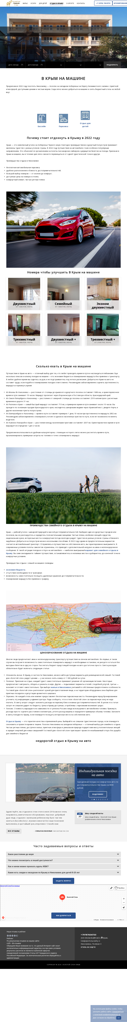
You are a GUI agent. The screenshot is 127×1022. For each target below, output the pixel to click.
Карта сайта (103, 973)
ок (119, 1018)
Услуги (33, 3)
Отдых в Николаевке (29, 973)
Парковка (63, 126)
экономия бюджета (15, 570)
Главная (16, 3)
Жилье (25, 3)
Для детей (43, 3)
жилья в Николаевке (61, 687)
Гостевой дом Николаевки (51, 973)
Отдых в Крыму (56, 3)
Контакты (81, 3)
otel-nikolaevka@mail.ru (91, 938)
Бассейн (42, 126)
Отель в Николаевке (87, 973)
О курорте (70, 3)
